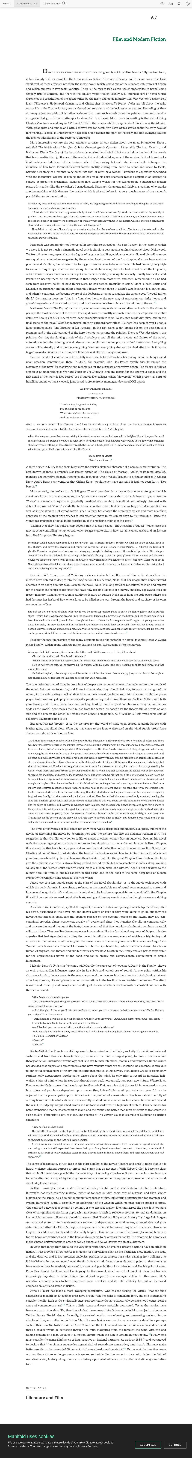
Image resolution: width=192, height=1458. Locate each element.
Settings (175, 1445)
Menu (7, 3)
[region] (96, 690)
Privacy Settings (87, 1446)
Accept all (148, 1445)
